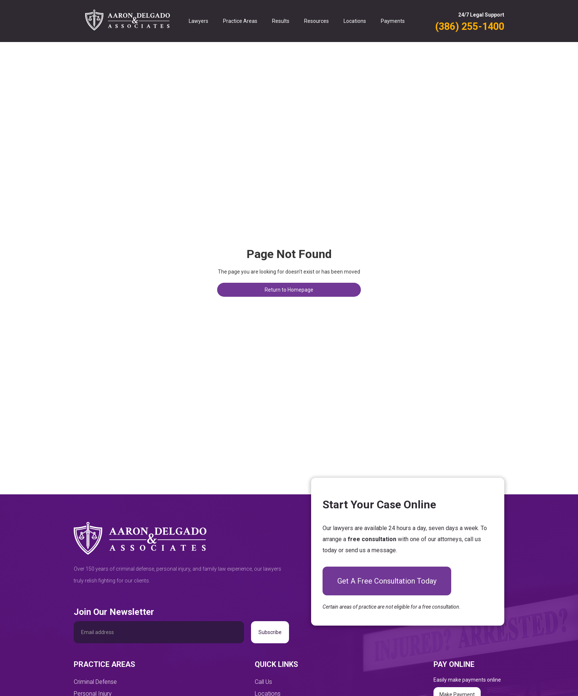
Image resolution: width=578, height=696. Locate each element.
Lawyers (198, 21)
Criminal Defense (95, 681)
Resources (316, 21)
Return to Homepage (289, 290)
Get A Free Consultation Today (386, 581)
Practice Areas (240, 21)
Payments (393, 21)
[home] (127, 21)
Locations (355, 21)
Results (280, 21)
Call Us (263, 681)
